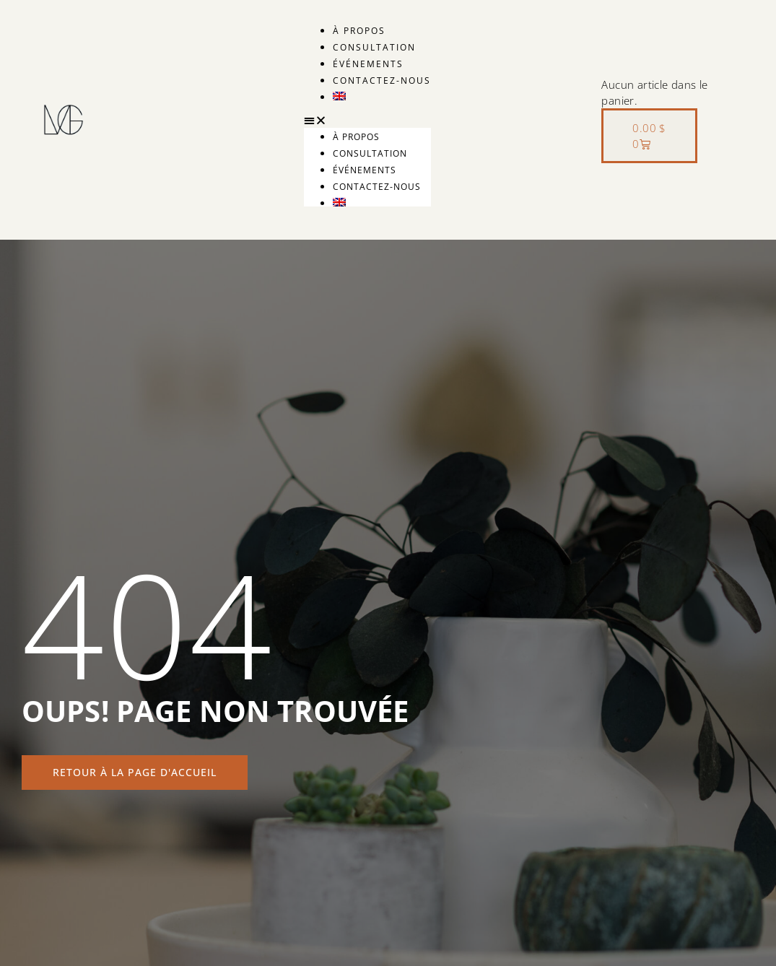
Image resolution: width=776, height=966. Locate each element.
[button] (367, 120)
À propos (359, 31)
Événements (368, 64)
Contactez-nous (382, 80)
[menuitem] (382, 96)
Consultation (374, 47)
